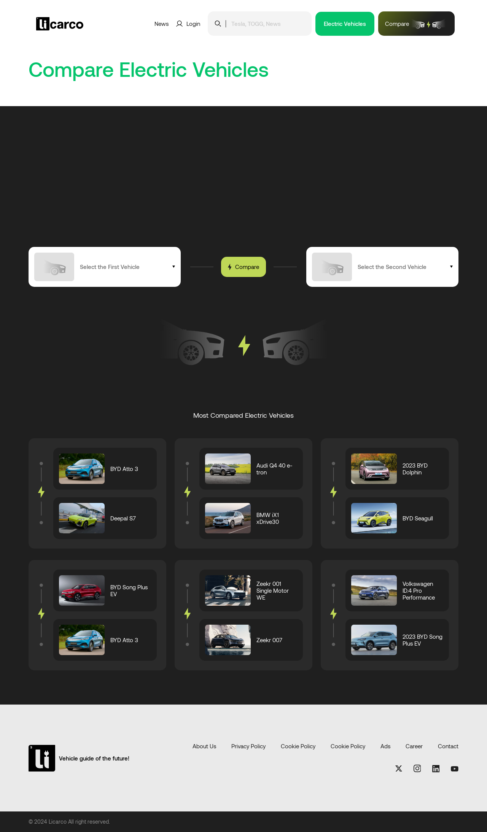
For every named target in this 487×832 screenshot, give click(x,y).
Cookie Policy (298, 746)
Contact (448, 746)
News (161, 23)
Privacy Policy (248, 746)
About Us (204, 746)
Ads (385, 746)
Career (414, 746)
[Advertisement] (243, 190)
